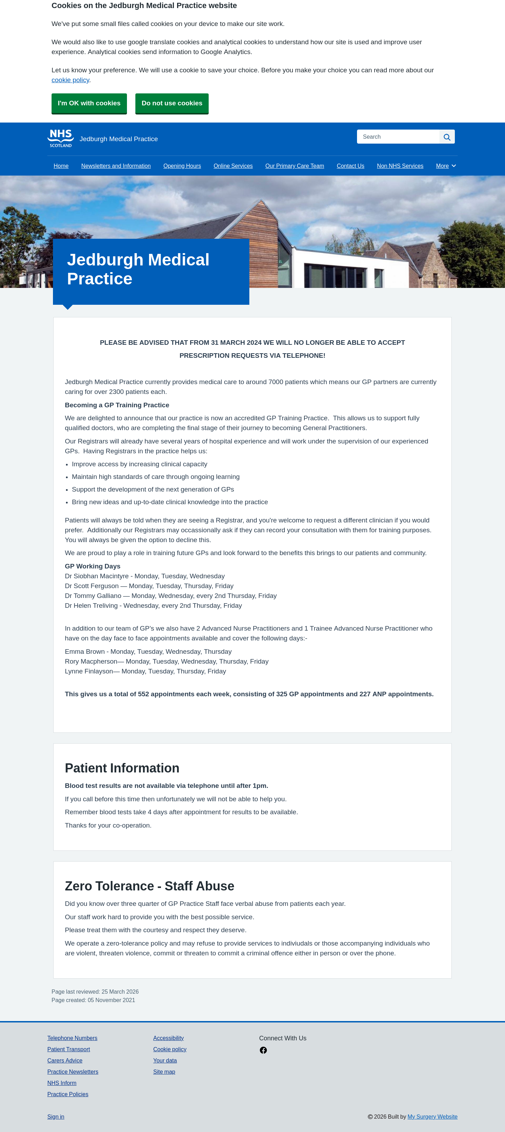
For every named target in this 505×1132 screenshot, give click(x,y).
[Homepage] (198, 139)
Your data (165, 1060)
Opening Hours (182, 166)
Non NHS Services (400, 166)
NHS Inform (61, 1083)
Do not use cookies (172, 103)
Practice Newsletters (72, 1071)
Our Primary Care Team (294, 166)
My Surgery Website (433, 1116)
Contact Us (350, 166)
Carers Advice (64, 1060)
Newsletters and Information (116, 166)
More (446, 166)
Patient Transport (68, 1049)
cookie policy (70, 80)
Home (61, 166)
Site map (164, 1071)
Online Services (233, 166)
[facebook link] (263, 1051)
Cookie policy (170, 1049)
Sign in (55, 1116)
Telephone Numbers (72, 1038)
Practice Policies (67, 1094)
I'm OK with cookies (89, 103)
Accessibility (168, 1038)
